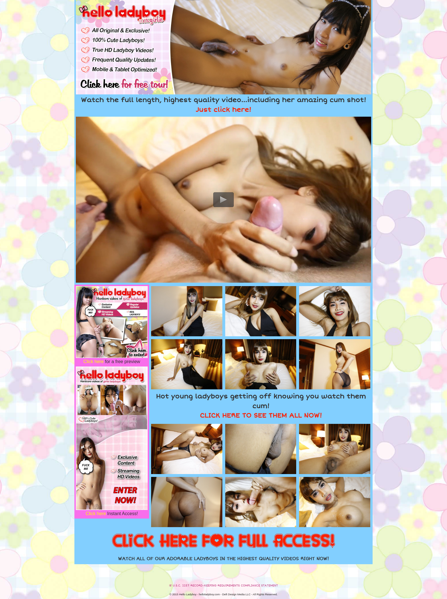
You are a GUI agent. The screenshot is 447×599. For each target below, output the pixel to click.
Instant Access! (112, 513)
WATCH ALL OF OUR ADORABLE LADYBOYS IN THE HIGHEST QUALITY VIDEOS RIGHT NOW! (223, 559)
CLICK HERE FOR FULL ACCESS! (223, 541)
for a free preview (111, 361)
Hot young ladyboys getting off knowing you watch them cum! (261, 405)
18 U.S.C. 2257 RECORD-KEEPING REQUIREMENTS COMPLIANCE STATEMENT (223, 585)
